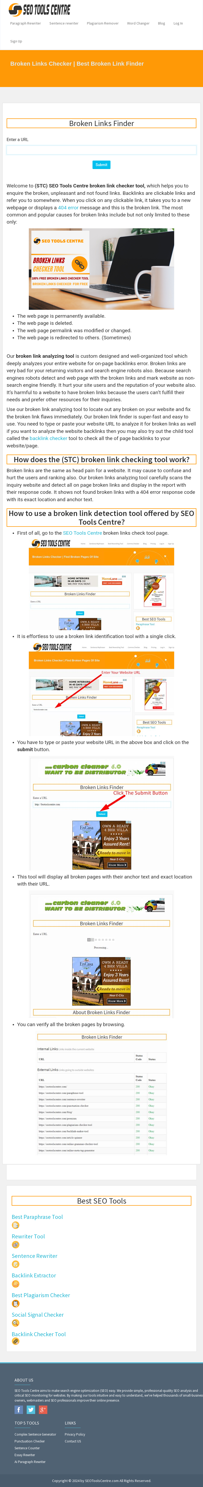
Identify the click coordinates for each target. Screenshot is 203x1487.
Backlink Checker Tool (39, 1334)
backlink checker (48, 438)
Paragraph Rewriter (25, 23)
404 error (68, 208)
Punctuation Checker (30, 1441)
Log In (178, 23)
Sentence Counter (27, 1448)
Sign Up (16, 41)
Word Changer (138, 23)
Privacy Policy (75, 1434)
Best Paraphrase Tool (37, 1216)
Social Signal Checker (38, 1314)
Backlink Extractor (34, 1275)
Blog (161, 23)
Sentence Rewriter (34, 1255)
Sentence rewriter (64, 23)
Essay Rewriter (25, 1455)
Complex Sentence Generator (35, 1434)
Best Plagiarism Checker (41, 1295)
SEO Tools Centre (82, 533)
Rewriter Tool (28, 1236)
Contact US (73, 1441)
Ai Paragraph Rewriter (30, 1462)
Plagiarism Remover (103, 23)
